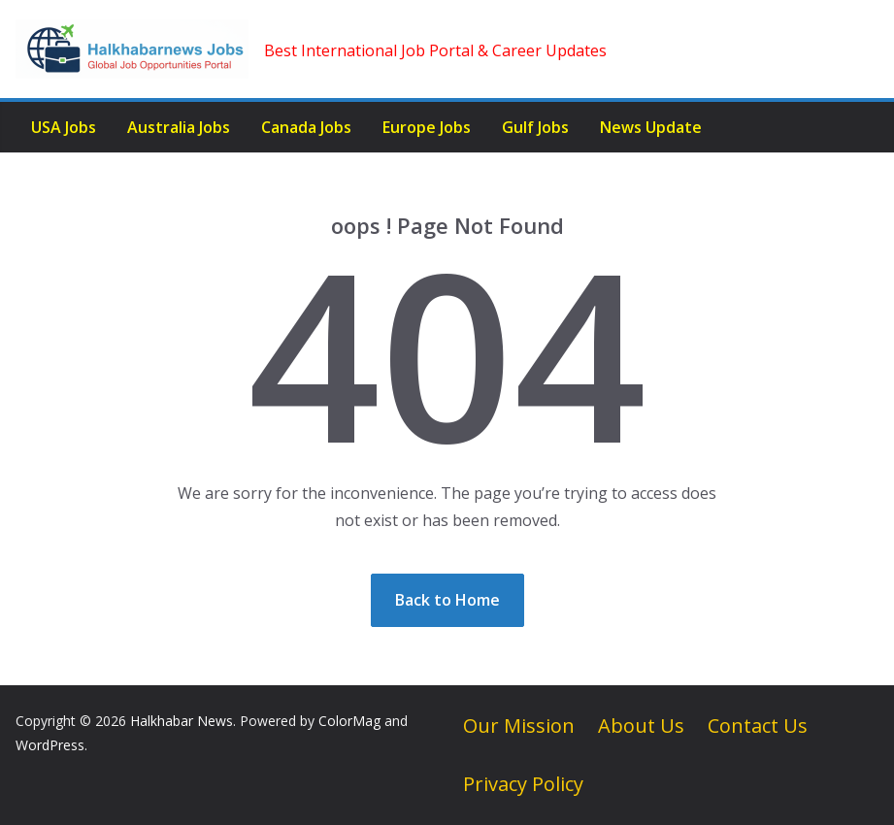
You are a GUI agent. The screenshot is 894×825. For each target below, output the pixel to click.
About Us (641, 725)
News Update (651, 127)
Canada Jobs (306, 127)
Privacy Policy (523, 784)
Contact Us (758, 725)
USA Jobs (63, 127)
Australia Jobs (178, 127)
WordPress (50, 745)
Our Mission (519, 725)
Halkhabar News (181, 720)
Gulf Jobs (535, 127)
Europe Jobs (426, 127)
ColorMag (349, 720)
